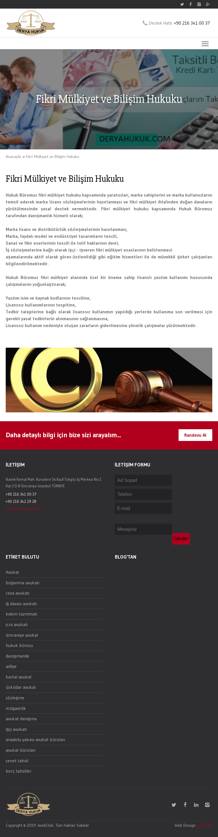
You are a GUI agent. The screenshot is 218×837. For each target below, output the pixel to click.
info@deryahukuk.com (24, 508)
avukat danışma (21, 718)
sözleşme (15, 698)
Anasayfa (13, 156)
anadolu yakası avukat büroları (35, 739)
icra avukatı (17, 624)
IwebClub (204, 825)
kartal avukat (19, 677)
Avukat (12, 572)
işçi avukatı (16, 729)
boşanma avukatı (22, 582)
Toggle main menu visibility (205, 42)
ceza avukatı (17, 593)
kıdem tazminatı (21, 614)
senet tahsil (17, 760)
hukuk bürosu (19, 645)
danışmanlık (17, 656)
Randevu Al (195, 435)
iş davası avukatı (21, 603)
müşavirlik (16, 708)
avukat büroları (20, 750)
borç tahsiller (18, 771)
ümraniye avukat (22, 635)
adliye (11, 666)
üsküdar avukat (21, 687)
